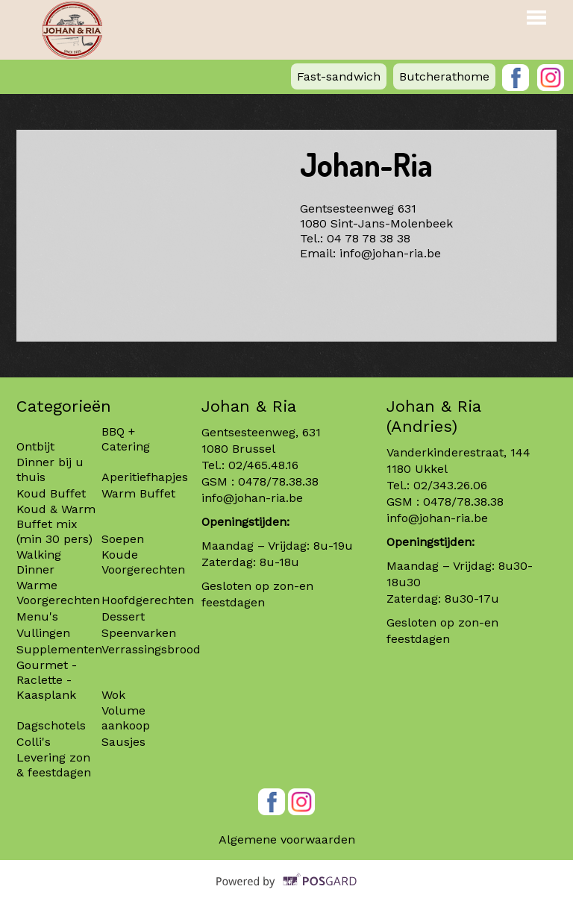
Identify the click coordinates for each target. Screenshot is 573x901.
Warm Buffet (138, 493)
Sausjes (123, 742)
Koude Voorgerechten (143, 562)
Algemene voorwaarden (287, 839)
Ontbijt (35, 446)
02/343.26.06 (450, 485)
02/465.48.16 (263, 465)
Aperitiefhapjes (144, 477)
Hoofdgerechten (147, 600)
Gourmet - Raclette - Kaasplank (46, 680)
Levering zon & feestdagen (53, 764)
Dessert (123, 616)
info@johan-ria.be (390, 253)
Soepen (122, 539)
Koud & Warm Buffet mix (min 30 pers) (56, 524)
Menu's (37, 616)
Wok (113, 695)
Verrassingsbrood (151, 649)
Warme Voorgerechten (58, 592)
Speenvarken (138, 633)
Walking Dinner (38, 562)
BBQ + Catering (125, 438)
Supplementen (61, 649)
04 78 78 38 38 (368, 238)
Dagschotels (51, 725)
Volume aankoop (125, 717)
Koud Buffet (51, 493)
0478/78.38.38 (278, 481)
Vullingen (43, 633)
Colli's (33, 742)
